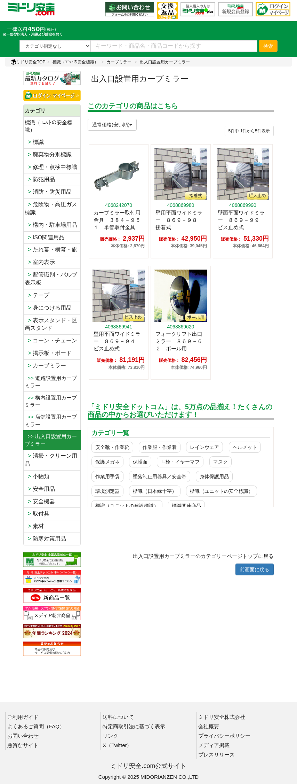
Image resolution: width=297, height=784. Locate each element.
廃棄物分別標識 (48, 154)
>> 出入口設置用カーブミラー (51, 440)
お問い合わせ (23, 736)
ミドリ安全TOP (27, 62)
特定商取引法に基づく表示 (134, 726)
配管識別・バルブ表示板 (51, 279)
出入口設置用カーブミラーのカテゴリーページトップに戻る (203, 556)
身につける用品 (48, 308)
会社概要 (208, 726)
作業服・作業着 (160, 447)
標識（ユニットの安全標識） (221, 491)
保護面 (140, 462)
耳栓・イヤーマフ (180, 462)
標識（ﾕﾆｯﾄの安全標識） (75, 62)
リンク (110, 736)
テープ (37, 295)
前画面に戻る (254, 569)
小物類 (37, 476)
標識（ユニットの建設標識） (127, 506)
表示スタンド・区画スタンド (51, 324)
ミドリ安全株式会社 (221, 717)
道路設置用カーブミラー (51, 381)
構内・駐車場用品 (51, 225)
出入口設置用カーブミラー (165, 62)
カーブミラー (118, 62)
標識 (34, 142)
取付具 (37, 514)
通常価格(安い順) (112, 124)
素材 (34, 526)
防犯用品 (40, 179)
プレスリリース (216, 755)
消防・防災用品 (48, 192)
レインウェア (204, 447)
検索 (268, 46)
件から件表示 (249, 131)
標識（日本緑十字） (155, 491)
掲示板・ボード (48, 353)
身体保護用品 (214, 476)
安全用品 (40, 489)
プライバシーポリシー (224, 736)
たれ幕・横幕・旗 (51, 250)
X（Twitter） (117, 745)
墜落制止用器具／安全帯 (159, 476)
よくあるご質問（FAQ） (36, 726)
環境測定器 (107, 491)
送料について (118, 717)
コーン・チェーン (51, 340)
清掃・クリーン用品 (51, 460)
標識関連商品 (186, 506)
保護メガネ (107, 462)
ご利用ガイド (23, 717)
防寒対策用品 (45, 539)
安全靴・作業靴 (112, 447)
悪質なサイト (23, 745)
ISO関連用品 (44, 237)
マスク (220, 462)
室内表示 (40, 262)
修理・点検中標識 (51, 167)
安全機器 (40, 501)
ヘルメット (245, 447)
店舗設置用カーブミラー (51, 420)
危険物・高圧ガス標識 (51, 208)
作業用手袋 (107, 476)
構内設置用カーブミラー (51, 401)
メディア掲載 (214, 745)
